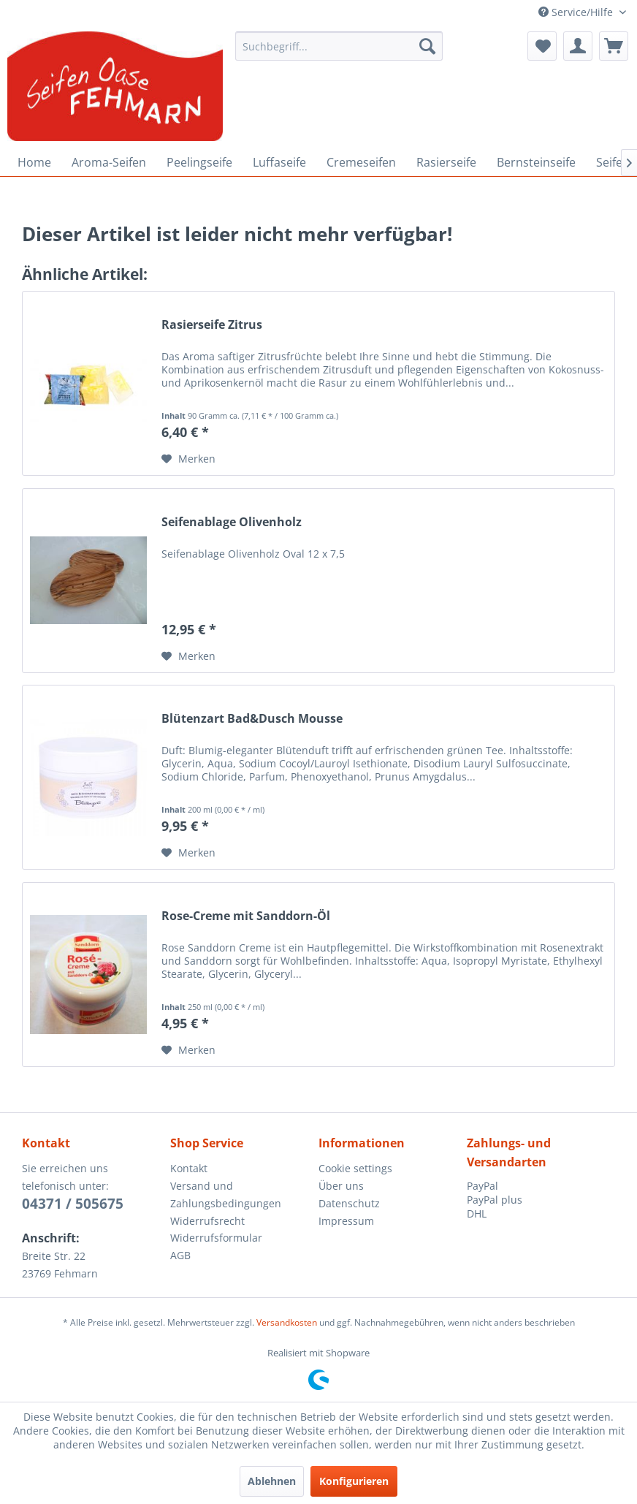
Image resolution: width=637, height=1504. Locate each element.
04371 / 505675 (72, 1203)
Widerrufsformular (216, 1238)
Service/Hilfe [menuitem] (577, 12)
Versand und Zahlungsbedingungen (225, 1194)
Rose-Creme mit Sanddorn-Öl (245, 916)
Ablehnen (272, 1481)
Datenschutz (349, 1203)
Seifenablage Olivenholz (231, 522)
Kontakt (188, 1168)
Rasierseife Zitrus (211, 325)
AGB (180, 1255)
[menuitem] (338, 46)
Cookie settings (355, 1168)
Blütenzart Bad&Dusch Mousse (252, 718)
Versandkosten (286, 1322)
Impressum (346, 1221)
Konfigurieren (354, 1481)
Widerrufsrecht (207, 1221)
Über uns (341, 1186)
